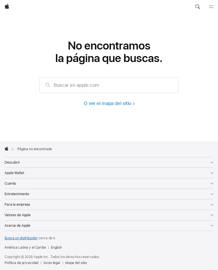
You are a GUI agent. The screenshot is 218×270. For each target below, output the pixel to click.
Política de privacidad (21, 263)
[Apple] (7, 7)
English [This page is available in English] (56, 248)
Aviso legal (51, 263)
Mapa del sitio (76, 263)
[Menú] (211, 7)
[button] (197, 7)
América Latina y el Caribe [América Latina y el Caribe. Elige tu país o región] (25, 248)
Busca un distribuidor (21, 238)
